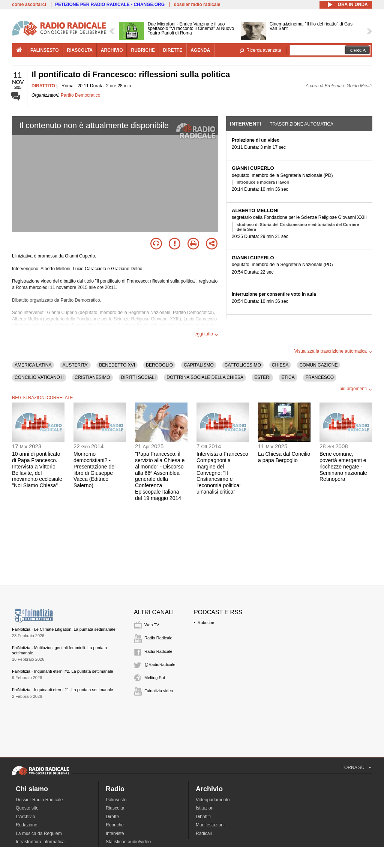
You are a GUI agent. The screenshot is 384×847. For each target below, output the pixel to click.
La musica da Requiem (39, 833)
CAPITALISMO (199, 365)
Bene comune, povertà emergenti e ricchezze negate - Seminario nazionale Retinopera (343, 466)
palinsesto (44, 50)
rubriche (142, 50)
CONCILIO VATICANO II (39, 377)
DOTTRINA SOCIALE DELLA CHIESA (204, 377)
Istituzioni (205, 808)
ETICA (287, 377)
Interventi (245, 124)
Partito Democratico (80, 95)
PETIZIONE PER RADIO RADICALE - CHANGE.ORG (110, 4)
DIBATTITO (43, 85)
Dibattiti (203, 816)
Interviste (115, 833)
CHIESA (280, 365)
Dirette (112, 816)
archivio (112, 50)
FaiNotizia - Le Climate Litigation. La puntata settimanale (64, 629)
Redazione (26, 825)
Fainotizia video (158, 690)
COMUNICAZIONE (318, 365)
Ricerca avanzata (263, 50)
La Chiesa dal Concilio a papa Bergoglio (284, 457)
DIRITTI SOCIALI (138, 377)
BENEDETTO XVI (117, 365)
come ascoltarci (29, 4)
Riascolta (115, 808)
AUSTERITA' (75, 365)
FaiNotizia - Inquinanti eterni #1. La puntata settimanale (62, 689)
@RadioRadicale (160, 664)
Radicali (204, 833)
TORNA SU (353, 767)
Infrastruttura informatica (40, 841)
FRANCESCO (320, 377)
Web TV (151, 625)
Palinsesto (116, 799)
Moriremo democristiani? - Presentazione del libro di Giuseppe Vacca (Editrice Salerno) (95, 469)
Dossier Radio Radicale (39, 799)
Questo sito (27, 808)
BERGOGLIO (159, 365)
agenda (200, 50)
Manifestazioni (210, 825)
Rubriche (206, 622)
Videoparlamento (213, 799)
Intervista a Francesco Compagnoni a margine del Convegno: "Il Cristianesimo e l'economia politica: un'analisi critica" (222, 473)
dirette (172, 50)
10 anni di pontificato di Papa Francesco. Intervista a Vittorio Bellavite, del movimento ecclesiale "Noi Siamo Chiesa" (37, 469)
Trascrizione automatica (301, 124)
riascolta (80, 50)
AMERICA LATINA (33, 365)
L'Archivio (25, 816)
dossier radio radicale (197, 4)
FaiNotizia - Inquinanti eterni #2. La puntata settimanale (62, 671)
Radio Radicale (158, 638)
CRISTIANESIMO (92, 377)
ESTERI (262, 377)
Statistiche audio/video (128, 841)
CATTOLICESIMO (243, 365)
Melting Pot (154, 677)
